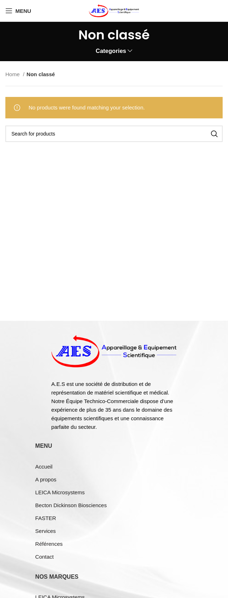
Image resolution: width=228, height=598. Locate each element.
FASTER (45, 518)
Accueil (44, 467)
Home (13, 74)
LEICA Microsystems (60, 492)
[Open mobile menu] (18, 11)
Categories (111, 51)
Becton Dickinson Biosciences (71, 505)
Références (49, 544)
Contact (44, 557)
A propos (45, 479)
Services (45, 531)
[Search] (114, 134)
